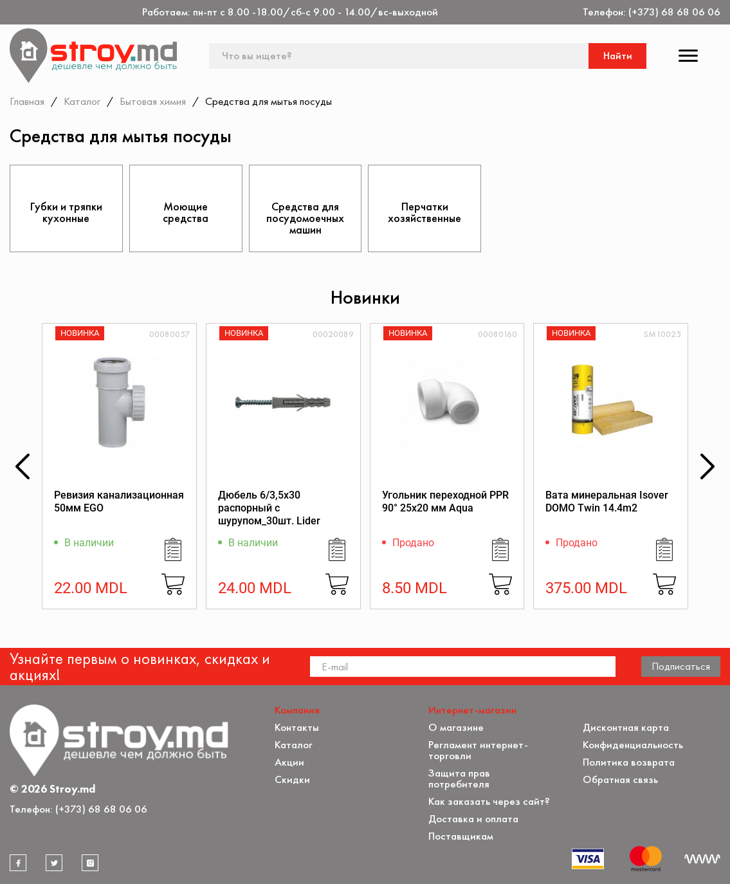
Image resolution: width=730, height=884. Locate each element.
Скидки (292, 779)
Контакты (297, 727)
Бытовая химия (153, 101)
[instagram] (90, 862)
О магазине (456, 727)
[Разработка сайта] (702, 858)
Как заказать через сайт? (489, 801)
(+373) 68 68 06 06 (674, 12)
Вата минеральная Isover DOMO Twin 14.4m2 (606, 501)
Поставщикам (460, 836)
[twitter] (54, 862)
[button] (22, 466)
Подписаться (681, 665)
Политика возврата (629, 762)
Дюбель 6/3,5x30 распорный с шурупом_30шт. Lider (269, 508)
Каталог (82, 101)
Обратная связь (620, 779)
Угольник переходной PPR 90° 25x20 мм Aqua (445, 501)
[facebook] (18, 862)
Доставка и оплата (473, 818)
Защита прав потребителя (459, 778)
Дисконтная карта (626, 727)
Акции (289, 762)
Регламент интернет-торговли (478, 750)
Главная (27, 101)
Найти (617, 55)
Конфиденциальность (633, 744)
